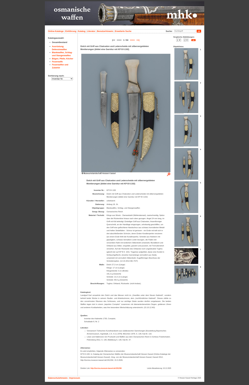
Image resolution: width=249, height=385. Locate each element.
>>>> (132, 40)
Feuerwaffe (57, 61)
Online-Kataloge (56, 31)
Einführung (70, 31)
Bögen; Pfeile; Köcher (62, 58)
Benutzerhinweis (105, 31)
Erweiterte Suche (123, 31)
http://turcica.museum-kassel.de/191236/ (106, 368)
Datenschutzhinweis (58, 378)
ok (193, 40)
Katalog (81, 31)
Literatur (91, 31)
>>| (138, 40)
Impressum (74, 378)
